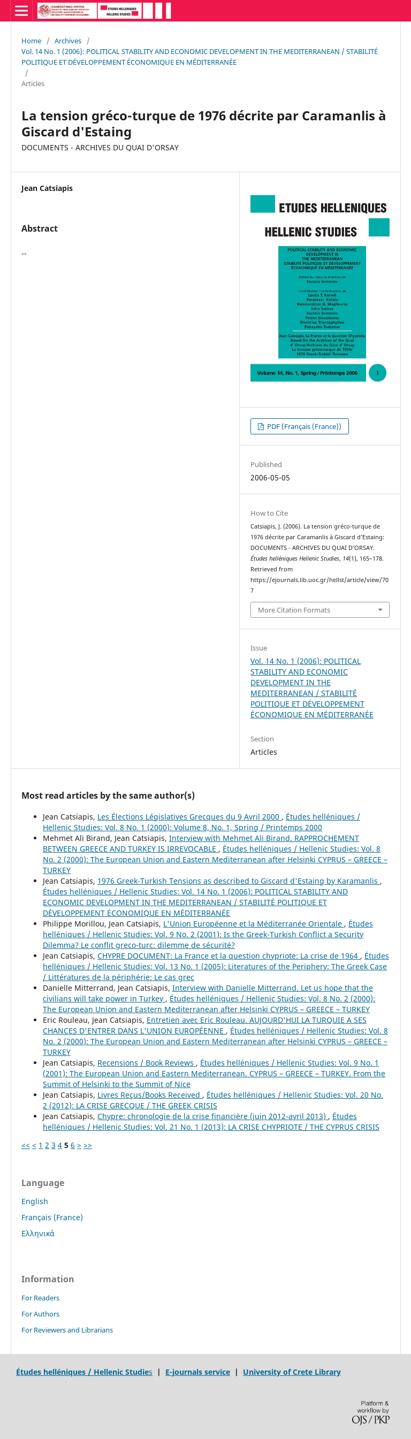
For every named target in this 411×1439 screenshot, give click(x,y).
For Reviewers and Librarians (67, 1330)
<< (25, 1145)
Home (31, 40)
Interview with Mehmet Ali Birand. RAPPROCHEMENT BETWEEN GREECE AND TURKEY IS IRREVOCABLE (201, 843)
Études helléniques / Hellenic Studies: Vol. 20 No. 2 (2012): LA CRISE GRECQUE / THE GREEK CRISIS (213, 1100)
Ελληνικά (38, 1233)
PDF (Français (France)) (303, 426)
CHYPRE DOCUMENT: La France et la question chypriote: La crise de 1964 (228, 956)
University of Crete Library (292, 1372)
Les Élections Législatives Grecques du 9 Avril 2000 (189, 817)
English (34, 1201)
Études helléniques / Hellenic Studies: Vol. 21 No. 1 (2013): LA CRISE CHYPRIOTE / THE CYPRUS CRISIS (211, 1121)
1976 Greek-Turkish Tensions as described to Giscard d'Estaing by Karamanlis (238, 881)
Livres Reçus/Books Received (149, 1095)
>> (87, 1145)
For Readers (40, 1298)
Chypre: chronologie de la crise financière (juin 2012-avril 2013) (212, 1116)
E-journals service (197, 1372)
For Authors (40, 1314)
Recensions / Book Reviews (146, 1063)
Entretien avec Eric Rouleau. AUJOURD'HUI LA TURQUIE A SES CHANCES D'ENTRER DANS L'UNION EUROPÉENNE (205, 1025)
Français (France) (52, 1217)
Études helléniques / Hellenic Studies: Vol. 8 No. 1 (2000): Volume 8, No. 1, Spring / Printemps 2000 (201, 822)
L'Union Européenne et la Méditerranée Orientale (253, 923)
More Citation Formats (294, 610)
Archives (68, 40)
